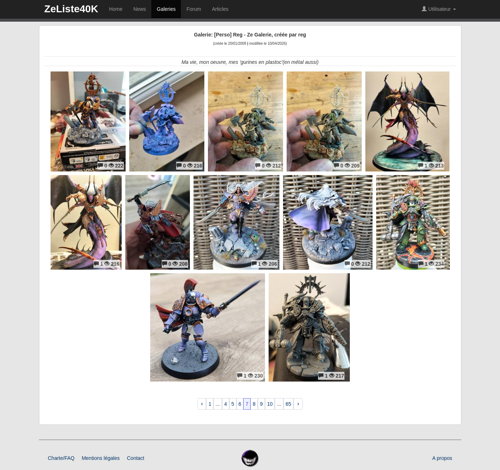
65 (288, 404)
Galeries (166, 9)
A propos (442, 458)
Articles (220, 9)
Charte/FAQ (61, 458)
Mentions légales (100, 458)
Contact (135, 458)
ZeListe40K (71, 8)
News (139, 9)
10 (270, 404)
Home (115, 9)
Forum (193, 9)
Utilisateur (439, 9)
